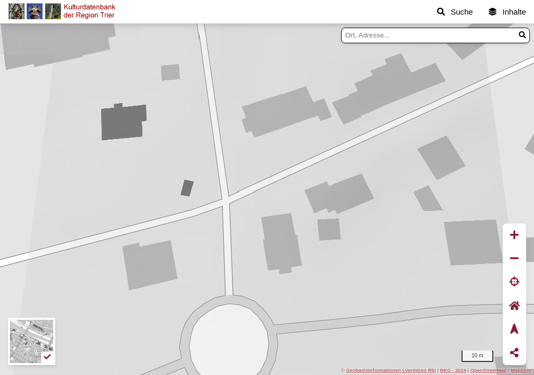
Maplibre (521, 370)
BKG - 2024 (453, 370)
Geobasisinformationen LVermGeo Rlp (390, 370)
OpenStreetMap (488, 370)
